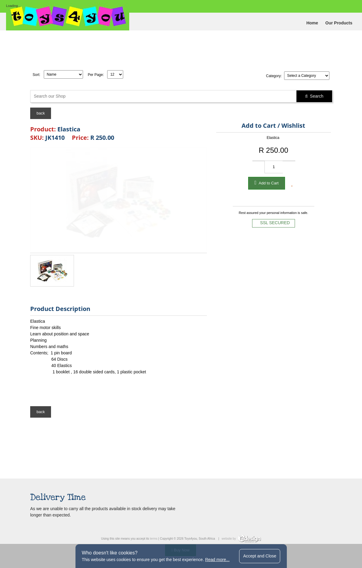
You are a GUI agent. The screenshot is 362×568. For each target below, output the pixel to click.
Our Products (338, 22)
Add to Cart (267, 183)
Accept (259, 556)
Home (312, 22)
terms (154, 538)
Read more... (217, 559)
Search (314, 96)
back (41, 113)
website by (241, 538)
